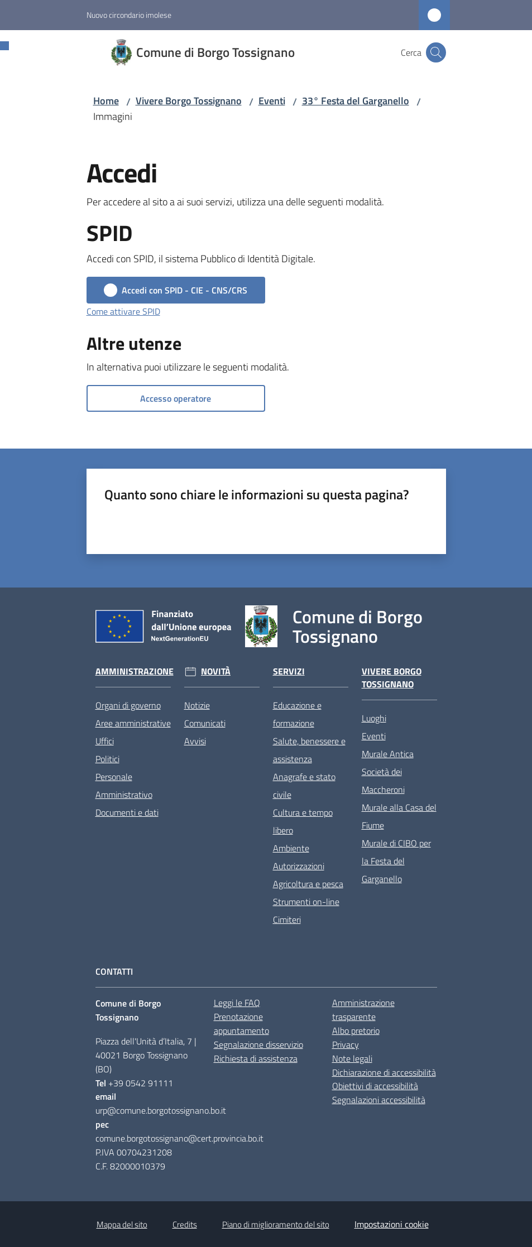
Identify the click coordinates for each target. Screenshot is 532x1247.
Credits (184, 1224)
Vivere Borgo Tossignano (189, 100)
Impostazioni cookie (391, 1224)
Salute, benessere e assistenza (309, 749)
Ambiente (291, 848)
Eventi (271, 100)
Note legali (352, 1058)
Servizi (289, 671)
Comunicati (205, 723)
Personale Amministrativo (123, 785)
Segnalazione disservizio (258, 1044)
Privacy (345, 1044)
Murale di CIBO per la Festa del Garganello (396, 860)
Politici (107, 758)
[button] (436, 52)
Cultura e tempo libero (303, 821)
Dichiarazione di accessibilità (384, 1072)
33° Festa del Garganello (355, 100)
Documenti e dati (127, 812)
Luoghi (374, 718)
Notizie (197, 705)
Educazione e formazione (297, 714)
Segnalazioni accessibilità (378, 1099)
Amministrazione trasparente (363, 1009)
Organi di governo (128, 705)
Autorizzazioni (298, 866)
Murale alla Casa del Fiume (399, 816)
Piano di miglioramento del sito (275, 1224)
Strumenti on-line (306, 901)
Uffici (104, 741)
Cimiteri (287, 919)
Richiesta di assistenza (256, 1058)
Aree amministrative (133, 723)
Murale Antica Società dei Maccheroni (388, 771)
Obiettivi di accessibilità (375, 1085)
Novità (216, 671)
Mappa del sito (122, 1224)
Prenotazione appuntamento (241, 1023)
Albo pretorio (356, 1030)
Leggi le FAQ (237, 1002)
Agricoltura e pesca (308, 883)
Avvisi (195, 741)
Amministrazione (134, 671)
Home (106, 100)
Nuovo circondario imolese (129, 15)
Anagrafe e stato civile (304, 785)
